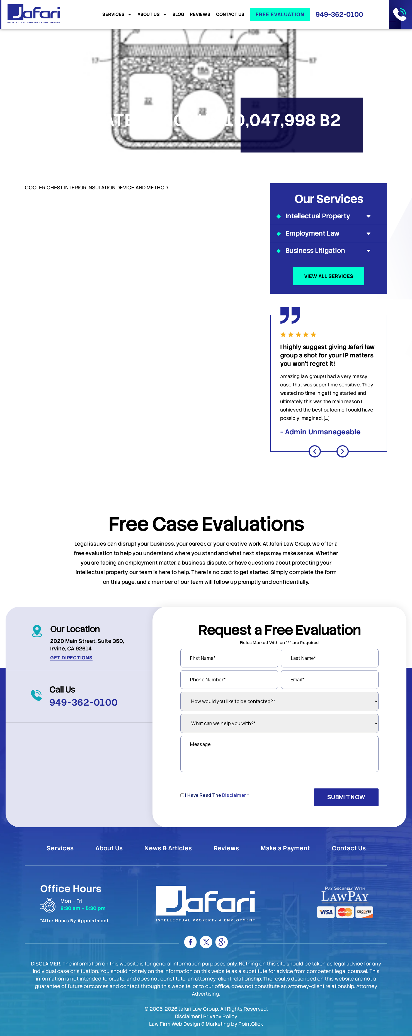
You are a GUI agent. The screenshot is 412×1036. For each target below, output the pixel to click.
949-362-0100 (339, 14)
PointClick (250, 1024)
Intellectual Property (328, 216)
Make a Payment (285, 848)
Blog (178, 14)
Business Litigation (328, 251)
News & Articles (168, 848)
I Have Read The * (217, 795)
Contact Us (230, 14)
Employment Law (328, 233)
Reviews (200, 14)
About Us (152, 14)
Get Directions (71, 658)
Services (117, 14)
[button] (315, 451)
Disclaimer (234, 795)
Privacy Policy (220, 1016)
